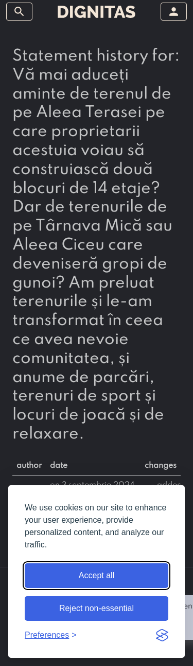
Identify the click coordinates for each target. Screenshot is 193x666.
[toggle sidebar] (19, 12)
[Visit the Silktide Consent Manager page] (162, 635)
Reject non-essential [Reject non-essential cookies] (96, 608)
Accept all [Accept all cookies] (96, 575)
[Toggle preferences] (51, 635)
